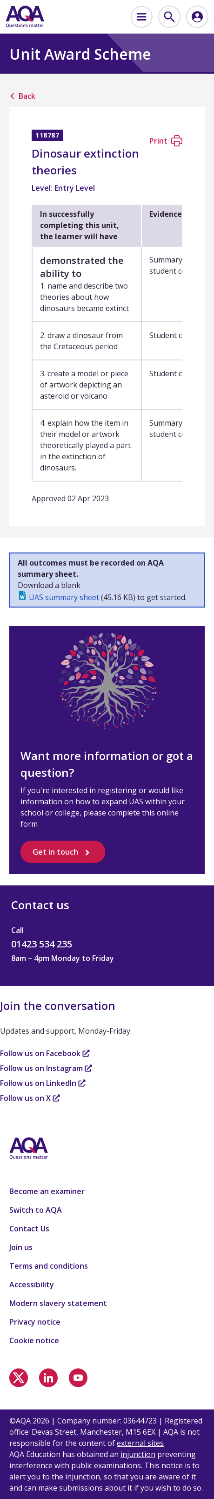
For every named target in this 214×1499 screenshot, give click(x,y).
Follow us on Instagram (46, 1068)
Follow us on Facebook (45, 1053)
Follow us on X (30, 1098)
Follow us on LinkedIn (43, 1083)
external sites (140, 1443)
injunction (137, 1454)
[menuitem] (141, 17)
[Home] (25, 17)
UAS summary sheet (64, 597)
